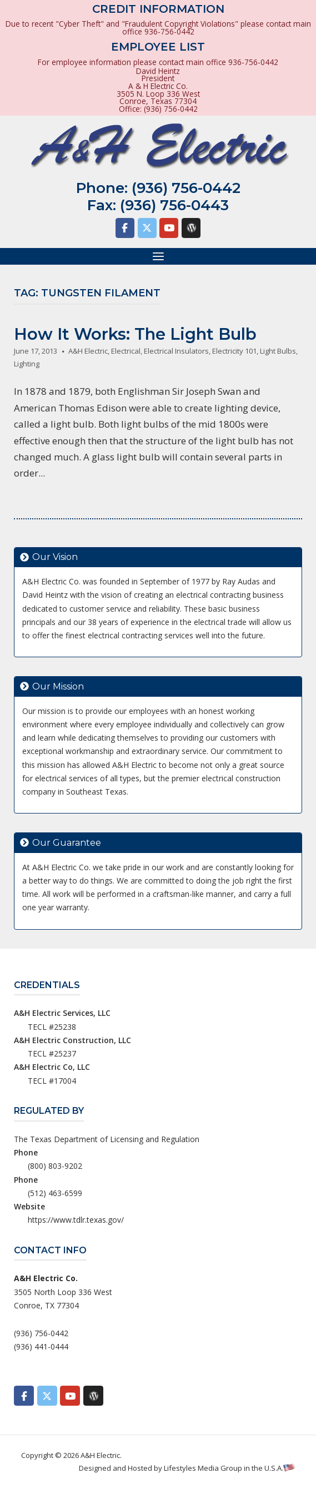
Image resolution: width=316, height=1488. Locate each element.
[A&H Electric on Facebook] (125, 228)
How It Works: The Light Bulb (135, 334)
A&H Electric (88, 351)
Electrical (126, 351)
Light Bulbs (278, 351)
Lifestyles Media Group (203, 1468)
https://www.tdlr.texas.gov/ (76, 1219)
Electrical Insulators (176, 351)
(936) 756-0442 (186, 188)
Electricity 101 (234, 351)
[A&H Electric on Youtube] (168, 228)
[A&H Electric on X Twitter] (147, 228)
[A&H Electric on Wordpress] (191, 228)
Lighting (26, 364)
